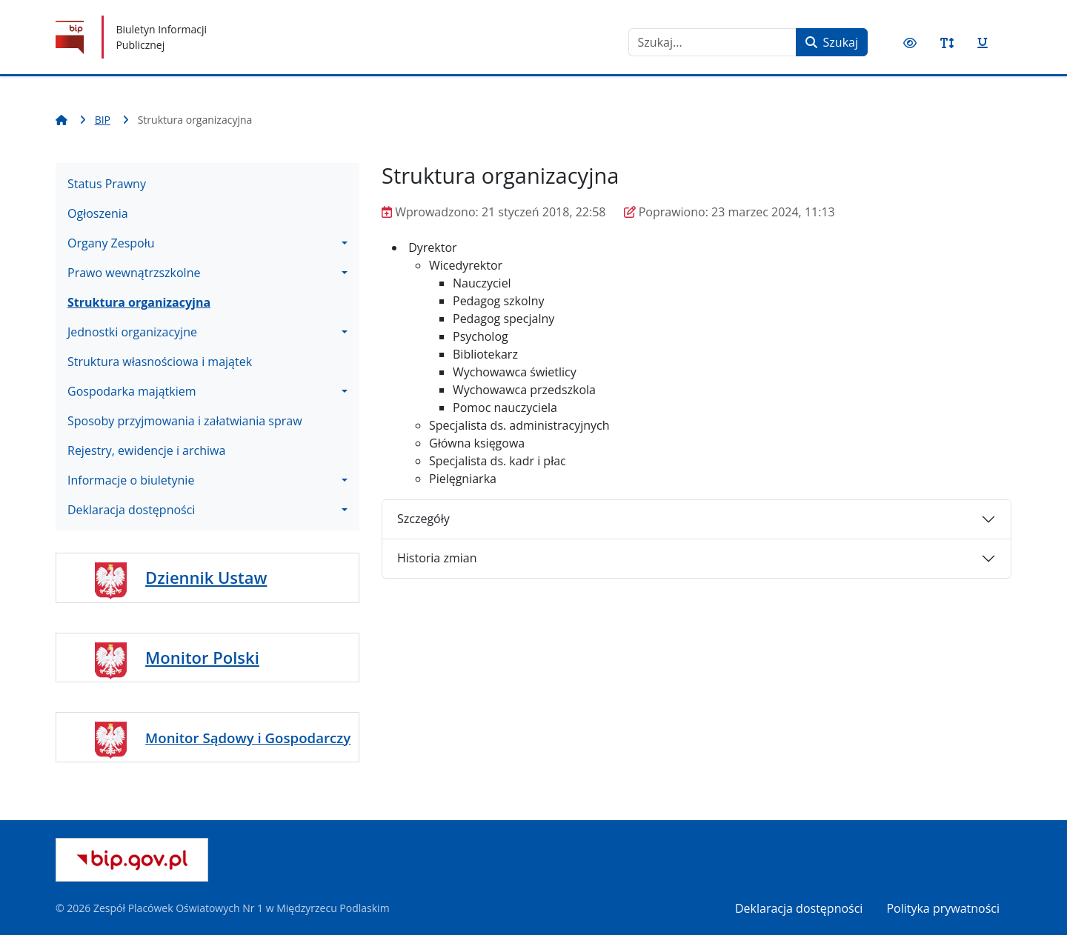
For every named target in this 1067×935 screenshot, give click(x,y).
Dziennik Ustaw (206, 577)
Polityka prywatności (943, 908)
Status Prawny (106, 184)
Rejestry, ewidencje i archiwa (146, 450)
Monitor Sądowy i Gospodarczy (247, 737)
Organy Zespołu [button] (111, 243)
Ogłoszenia (97, 213)
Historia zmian (436, 558)
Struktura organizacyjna (138, 302)
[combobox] (712, 42)
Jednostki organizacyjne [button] (132, 332)
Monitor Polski (202, 657)
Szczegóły (423, 518)
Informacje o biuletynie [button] (130, 480)
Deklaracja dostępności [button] (131, 510)
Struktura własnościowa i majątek (159, 361)
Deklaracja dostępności (798, 908)
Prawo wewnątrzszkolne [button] (133, 272)
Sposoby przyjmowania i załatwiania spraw (184, 421)
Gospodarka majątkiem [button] (131, 391)
